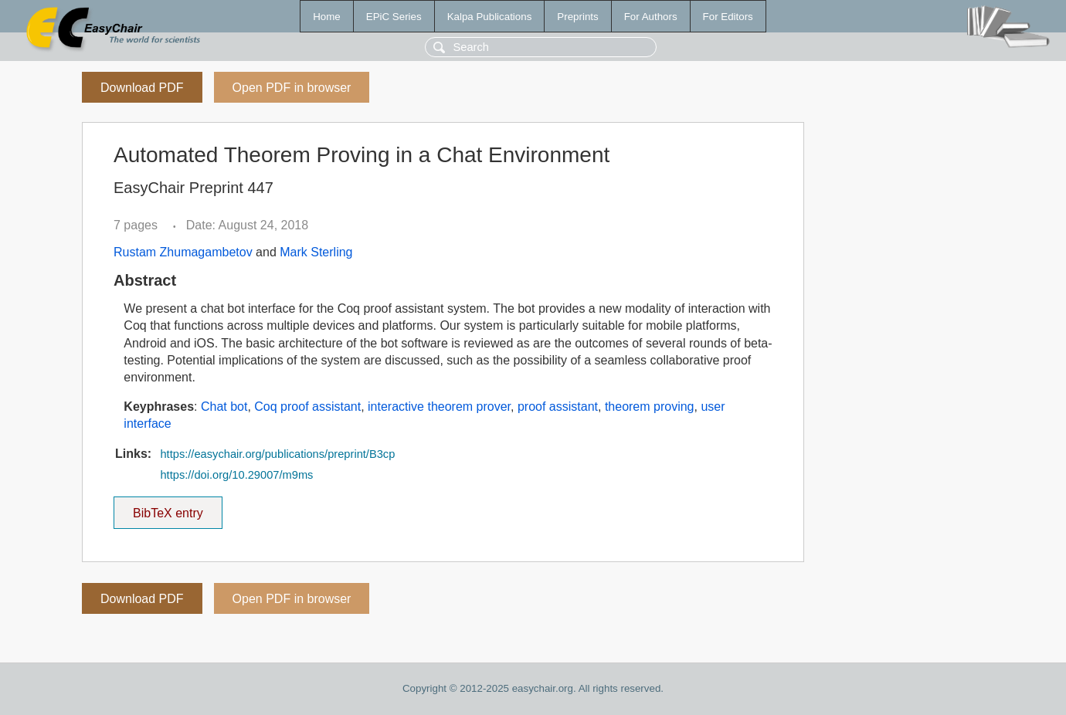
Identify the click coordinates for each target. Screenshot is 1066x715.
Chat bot (224, 406)
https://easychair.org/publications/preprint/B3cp (277, 454)
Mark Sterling (316, 252)
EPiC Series (394, 16)
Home (327, 16)
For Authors (650, 16)
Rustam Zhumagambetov (183, 252)
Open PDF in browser (292, 87)
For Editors (728, 16)
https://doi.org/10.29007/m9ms (236, 475)
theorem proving (649, 406)
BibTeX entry (168, 508)
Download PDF (142, 87)
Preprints (577, 16)
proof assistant (558, 406)
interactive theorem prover (439, 406)
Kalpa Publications (489, 16)
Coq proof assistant (307, 406)
